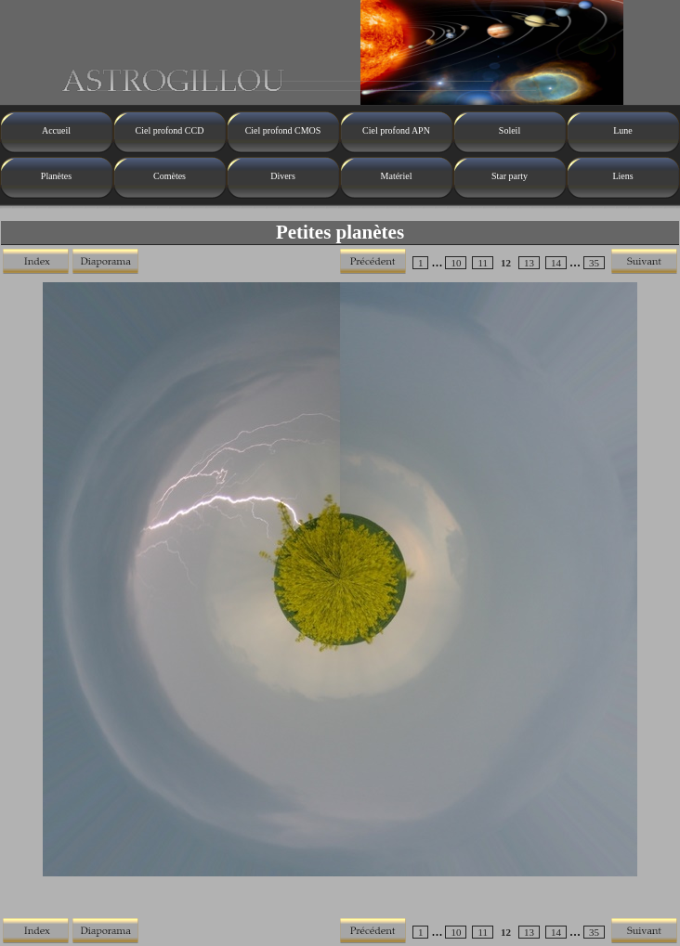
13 (529, 262)
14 (556, 262)
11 (482, 262)
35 (594, 262)
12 (506, 262)
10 (456, 262)
